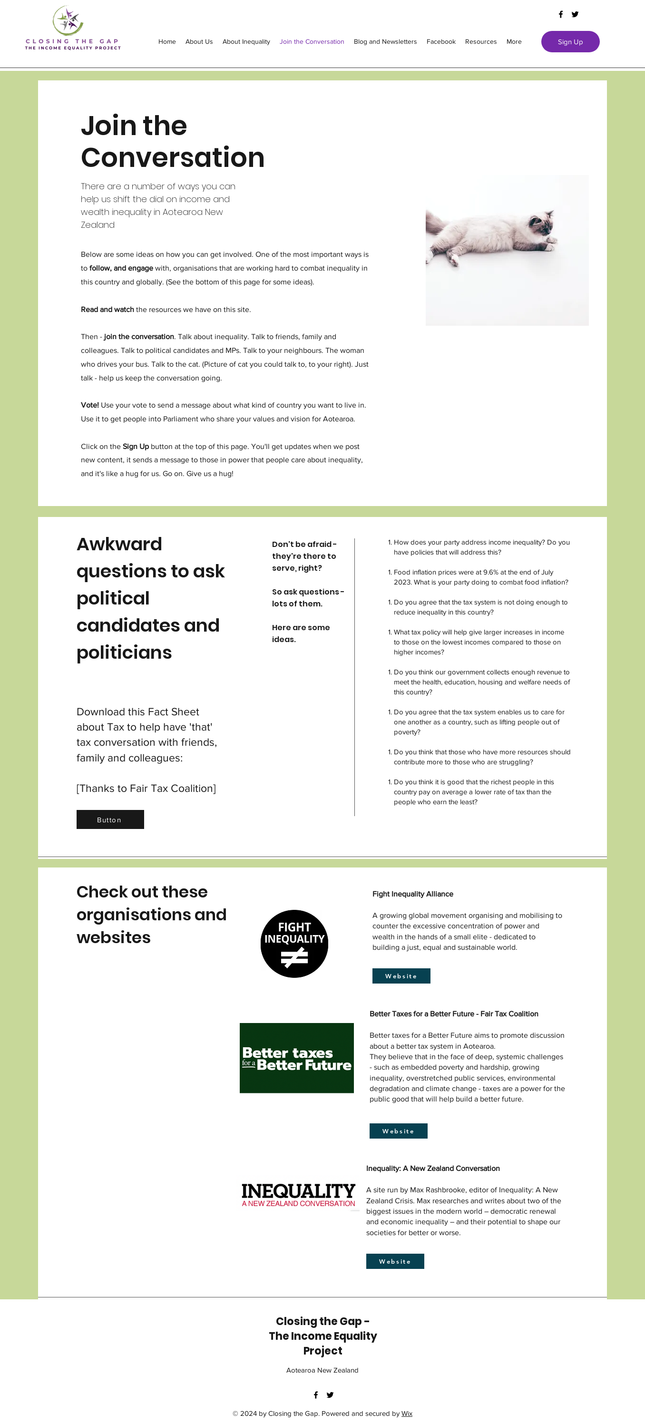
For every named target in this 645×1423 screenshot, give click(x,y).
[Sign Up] (570, 41)
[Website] (401, 976)
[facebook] (561, 14)
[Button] (110, 819)
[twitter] (575, 14)
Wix (406, 1413)
